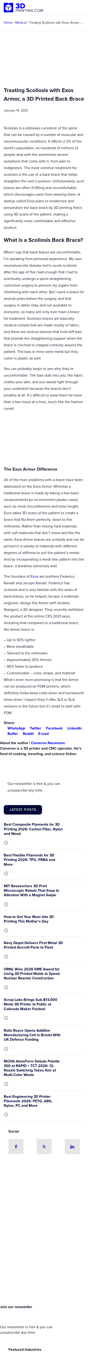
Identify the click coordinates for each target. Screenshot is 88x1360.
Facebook (52, 728)
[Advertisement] (44, 1252)
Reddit (26, 733)
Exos (34, 576)
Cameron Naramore (48, 743)
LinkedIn (73, 728)
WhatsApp (14, 728)
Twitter (33, 728)
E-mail (41, 733)
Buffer (11, 733)
